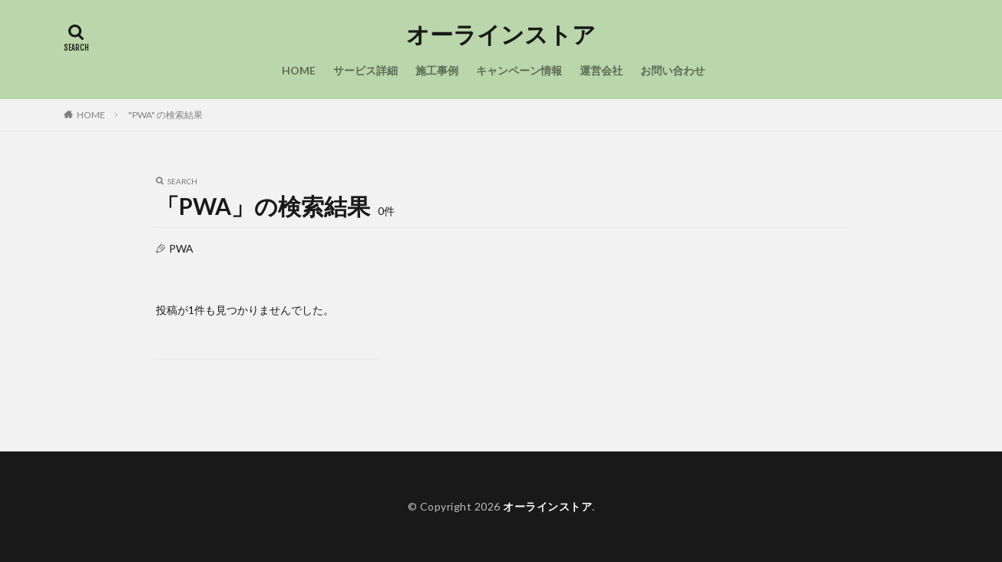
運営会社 (601, 70)
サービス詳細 (365, 70)
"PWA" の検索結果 (165, 115)
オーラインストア (501, 34)
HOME (299, 70)
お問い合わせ (672, 70)
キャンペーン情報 (519, 70)
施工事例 (436, 70)
